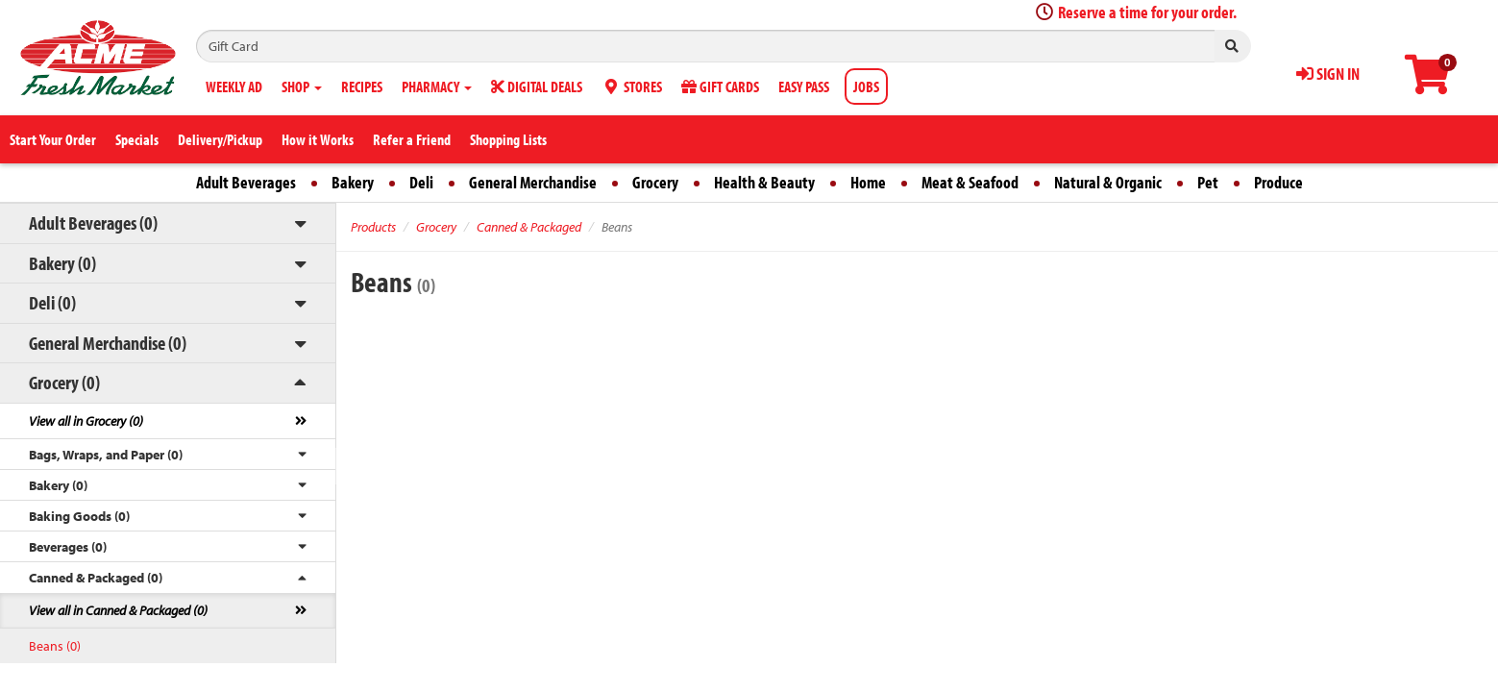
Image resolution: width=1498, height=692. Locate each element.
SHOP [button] (302, 86)
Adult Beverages (246, 182)
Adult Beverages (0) (93, 222)
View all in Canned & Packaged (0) (118, 610)
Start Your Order (53, 139)
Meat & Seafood (970, 182)
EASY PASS (803, 86)
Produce (1278, 182)
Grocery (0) (64, 382)
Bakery (353, 182)
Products (373, 226)
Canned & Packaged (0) (95, 577)
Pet (1207, 182)
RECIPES (361, 86)
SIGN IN (1328, 73)
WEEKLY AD (234, 86)
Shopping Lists (508, 139)
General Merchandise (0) (107, 343)
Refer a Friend (412, 139)
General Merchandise (533, 182)
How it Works (318, 139)
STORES (632, 86)
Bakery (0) (62, 263)
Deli (421, 182)
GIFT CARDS (720, 86)
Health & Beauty (764, 182)
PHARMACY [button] (437, 86)
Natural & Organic (1108, 182)
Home (868, 182)
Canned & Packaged (529, 226)
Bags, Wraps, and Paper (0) (106, 454)
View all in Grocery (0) (86, 421)
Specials (137, 139)
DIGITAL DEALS (536, 86)
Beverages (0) (68, 547)
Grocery (655, 182)
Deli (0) (52, 302)
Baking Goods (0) (79, 516)
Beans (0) (55, 646)
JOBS (866, 86)
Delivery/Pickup (220, 139)
